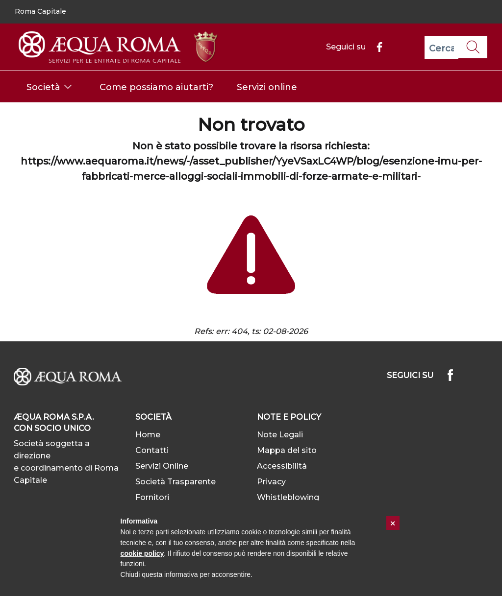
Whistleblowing (288, 497)
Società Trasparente (175, 481)
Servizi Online (161, 466)
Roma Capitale (40, 11)
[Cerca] (441, 47)
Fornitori (152, 497)
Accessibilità (282, 466)
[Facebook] (375, 46)
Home (147, 434)
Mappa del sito (287, 450)
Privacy (271, 481)
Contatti (152, 450)
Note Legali (280, 434)
